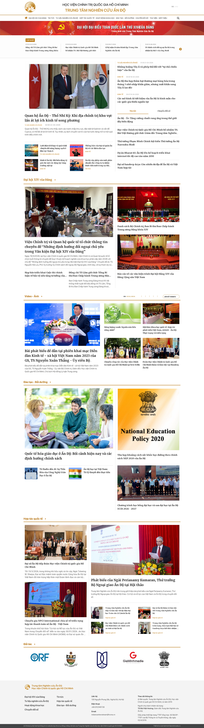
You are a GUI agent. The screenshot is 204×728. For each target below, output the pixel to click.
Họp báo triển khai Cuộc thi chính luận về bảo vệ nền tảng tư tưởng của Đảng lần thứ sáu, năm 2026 (45, 274)
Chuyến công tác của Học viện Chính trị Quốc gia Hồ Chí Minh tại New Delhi (122, 363)
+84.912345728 (97, 707)
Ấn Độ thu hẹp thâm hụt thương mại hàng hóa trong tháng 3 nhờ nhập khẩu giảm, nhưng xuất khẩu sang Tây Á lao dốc (146, 84)
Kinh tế (88, 151)
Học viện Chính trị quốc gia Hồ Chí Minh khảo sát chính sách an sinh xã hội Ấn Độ (117, 625)
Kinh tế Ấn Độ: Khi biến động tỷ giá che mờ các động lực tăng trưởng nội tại (53, 163)
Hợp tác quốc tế (86, 18)
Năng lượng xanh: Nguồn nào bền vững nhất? (120, 328)
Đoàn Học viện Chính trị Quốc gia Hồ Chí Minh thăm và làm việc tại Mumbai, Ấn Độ (161, 365)
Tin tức (51, 18)
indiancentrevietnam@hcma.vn (103, 715)
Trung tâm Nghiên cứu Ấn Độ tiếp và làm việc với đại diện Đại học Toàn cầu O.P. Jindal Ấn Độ (118, 610)
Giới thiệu (163, 18)
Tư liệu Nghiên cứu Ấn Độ (33, 125)
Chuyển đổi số (142, 18)
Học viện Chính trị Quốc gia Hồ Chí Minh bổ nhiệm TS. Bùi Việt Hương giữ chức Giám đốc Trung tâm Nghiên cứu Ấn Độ (82, 50)
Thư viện (153, 18)
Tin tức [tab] (133, 111)
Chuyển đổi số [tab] (163, 111)
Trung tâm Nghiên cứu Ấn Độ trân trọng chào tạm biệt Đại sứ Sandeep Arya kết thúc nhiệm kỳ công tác (166, 626)
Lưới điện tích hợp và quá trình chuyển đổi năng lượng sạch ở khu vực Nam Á (53, 148)
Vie (172, 7)
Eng (176, 7)
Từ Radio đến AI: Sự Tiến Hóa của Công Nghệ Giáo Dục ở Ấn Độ (52, 472)
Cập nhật (30, 40)
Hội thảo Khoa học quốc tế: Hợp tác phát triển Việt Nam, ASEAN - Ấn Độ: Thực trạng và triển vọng (160, 330)
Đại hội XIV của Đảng (37, 18)
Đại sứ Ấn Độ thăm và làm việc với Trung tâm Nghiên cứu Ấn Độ (165, 610)
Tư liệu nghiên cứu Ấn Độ (67, 18)
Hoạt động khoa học (105, 18)
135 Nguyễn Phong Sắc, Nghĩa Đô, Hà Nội (107, 699)
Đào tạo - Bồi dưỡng (125, 18)
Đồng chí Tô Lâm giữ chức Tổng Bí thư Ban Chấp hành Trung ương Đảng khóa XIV (42, 50)
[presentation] (180, 49)
